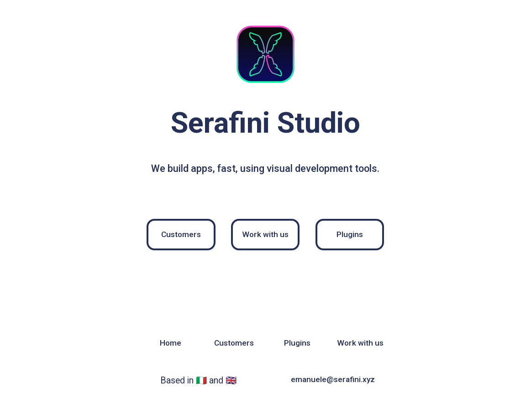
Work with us (265, 234)
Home (170, 342)
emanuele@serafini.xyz (333, 379)
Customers (181, 234)
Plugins (349, 234)
